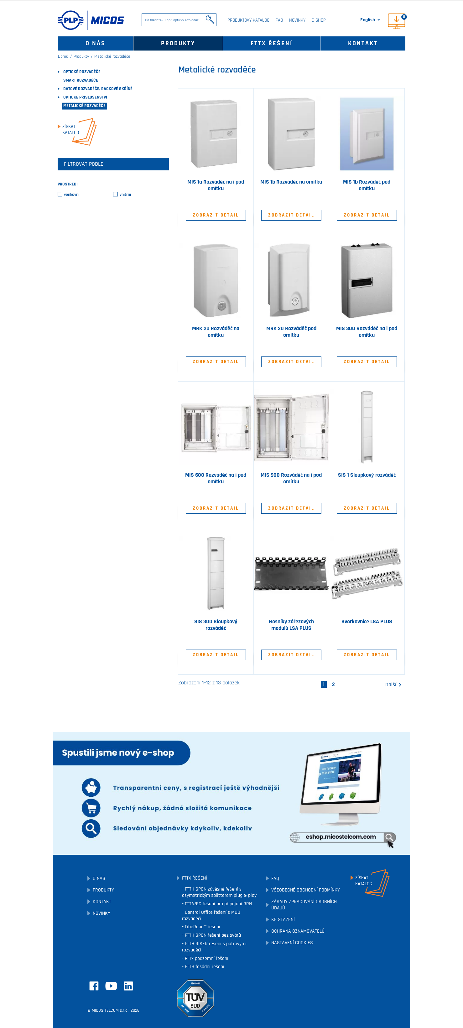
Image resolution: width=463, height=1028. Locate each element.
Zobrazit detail (216, 215)
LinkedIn (128, 986)
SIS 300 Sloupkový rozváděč (215, 625)
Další (394, 684)
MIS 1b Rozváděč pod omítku (366, 185)
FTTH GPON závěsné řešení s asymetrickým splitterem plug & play (219, 892)
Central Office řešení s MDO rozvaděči (211, 915)
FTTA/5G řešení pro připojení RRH (218, 904)
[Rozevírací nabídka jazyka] (370, 20)
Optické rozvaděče (82, 72)
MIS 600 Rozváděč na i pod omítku (215, 478)
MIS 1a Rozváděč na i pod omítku (215, 185)
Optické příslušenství (85, 97)
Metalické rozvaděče (84, 106)
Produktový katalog (248, 20)
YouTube (111, 986)
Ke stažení (283, 919)
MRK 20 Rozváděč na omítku (215, 332)
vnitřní (125, 194)
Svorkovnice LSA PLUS (366, 621)
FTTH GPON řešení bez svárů (212, 935)
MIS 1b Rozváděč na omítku (291, 182)
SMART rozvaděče (80, 80)
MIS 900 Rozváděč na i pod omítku (291, 478)
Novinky (297, 20)
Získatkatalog (70, 130)
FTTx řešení (272, 43)
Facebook (94, 986)
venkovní (71, 194)
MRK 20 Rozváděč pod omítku (291, 332)
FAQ (279, 20)
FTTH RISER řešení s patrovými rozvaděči (214, 946)
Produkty (178, 43)
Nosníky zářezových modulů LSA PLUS (291, 625)
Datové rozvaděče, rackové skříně (98, 89)
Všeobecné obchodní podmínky (305, 890)
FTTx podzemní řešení (206, 958)
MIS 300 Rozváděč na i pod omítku (366, 332)
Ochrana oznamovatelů (298, 931)
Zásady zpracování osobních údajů (304, 904)
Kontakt (363, 43)
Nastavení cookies (292, 943)
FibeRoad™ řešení (202, 927)
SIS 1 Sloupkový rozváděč (367, 475)
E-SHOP (319, 20)
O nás (96, 43)
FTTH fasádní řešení (204, 966)
